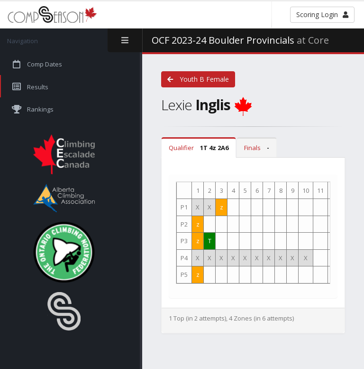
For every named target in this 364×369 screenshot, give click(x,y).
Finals (256, 147)
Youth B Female (198, 79)
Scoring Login (322, 14)
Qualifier (198, 147)
